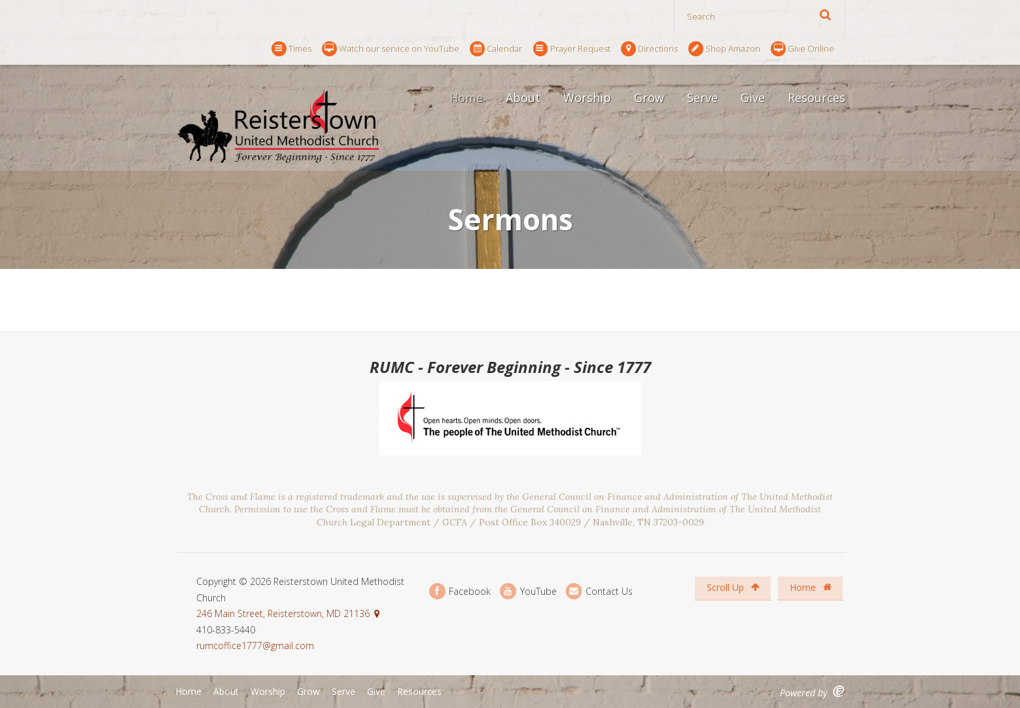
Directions (649, 48)
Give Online (802, 48)
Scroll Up (733, 587)
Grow (649, 97)
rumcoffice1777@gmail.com (255, 645)
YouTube (528, 591)
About (523, 97)
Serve (702, 97)
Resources (816, 97)
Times (291, 48)
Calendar (496, 48)
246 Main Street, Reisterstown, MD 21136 (283, 613)
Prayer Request (571, 48)
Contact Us (599, 591)
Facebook (460, 591)
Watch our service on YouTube (390, 48)
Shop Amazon (724, 48)
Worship (587, 97)
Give (753, 97)
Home (466, 97)
